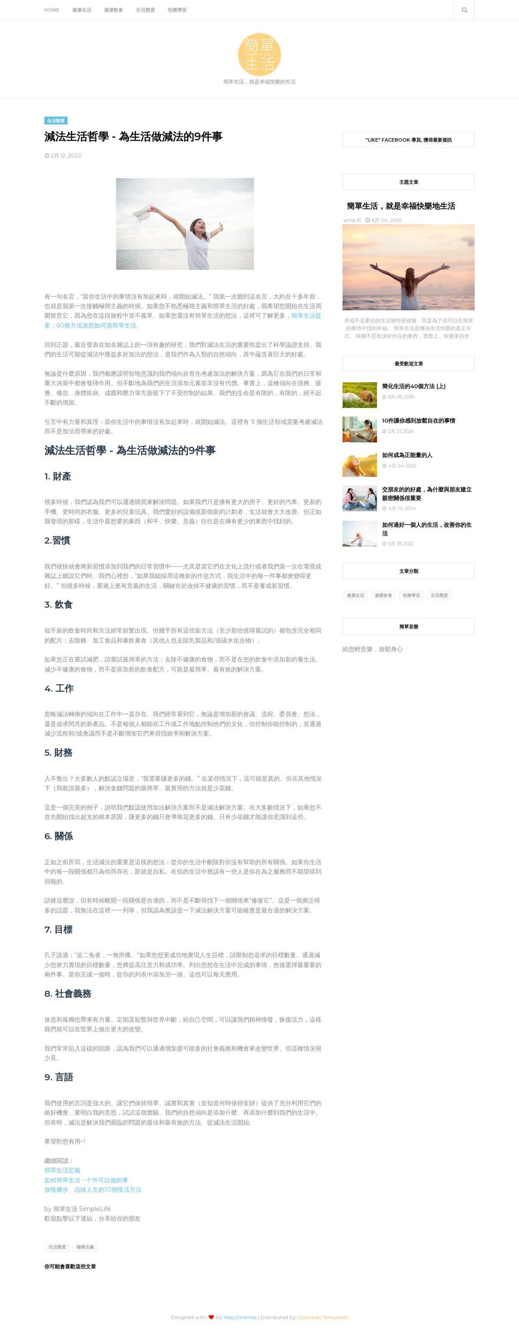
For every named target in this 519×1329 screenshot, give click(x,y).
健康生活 (355, 595)
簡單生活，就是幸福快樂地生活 (401, 206)
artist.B (352, 220)
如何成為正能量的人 (407, 454)
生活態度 (57, 1247)
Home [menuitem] (51, 10)
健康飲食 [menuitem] (113, 10)
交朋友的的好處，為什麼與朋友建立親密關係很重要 (427, 493)
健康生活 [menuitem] (81, 10)
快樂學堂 (411, 595)
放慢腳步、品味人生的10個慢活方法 (93, 1189)
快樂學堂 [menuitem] (177, 10)
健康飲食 (383, 595)
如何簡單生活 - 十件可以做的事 (86, 1180)
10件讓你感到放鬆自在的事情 (418, 420)
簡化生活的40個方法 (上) (414, 386)
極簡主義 (85, 1247)
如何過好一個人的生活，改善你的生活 (427, 529)
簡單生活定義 (62, 1170)
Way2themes (240, 1317)
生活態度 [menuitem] (145, 10)
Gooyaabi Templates (322, 1317)
